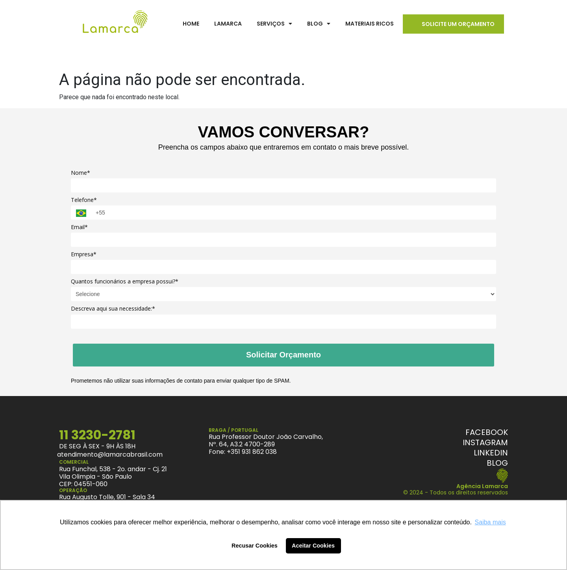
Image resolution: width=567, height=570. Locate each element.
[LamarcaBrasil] (115, 23)
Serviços (274, 24)
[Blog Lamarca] (497, 463)
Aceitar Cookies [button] (313, 545)
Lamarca (228, 24)
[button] (274, 24)
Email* (79, 227)
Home (191, 24)
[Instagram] (485, 442)
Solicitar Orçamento (283, 354)
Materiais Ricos (369, 24)
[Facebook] (486, 432)
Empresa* (83, 254)
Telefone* (84, 200)
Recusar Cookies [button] (255, 545)
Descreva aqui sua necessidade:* (113, 308)
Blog (318, 24)
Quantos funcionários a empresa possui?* (124, 281)
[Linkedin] (491, 452)
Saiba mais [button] (490, 522)
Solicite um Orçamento (458, 24)
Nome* (80, 172)
